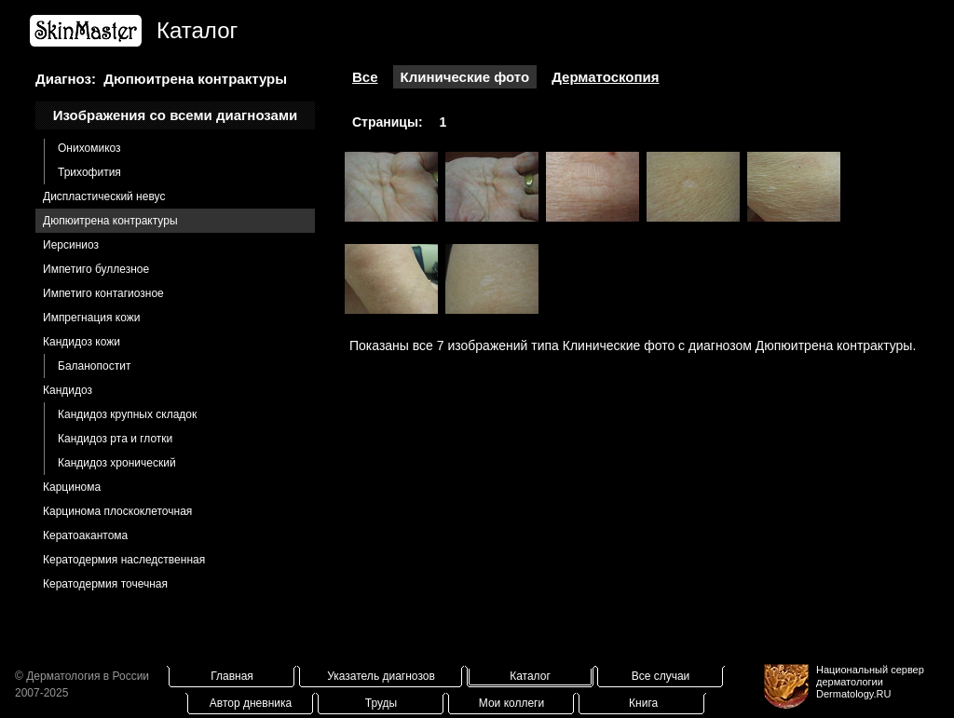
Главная (232, 676)
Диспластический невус (104, 196)
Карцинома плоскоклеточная (117, 511)
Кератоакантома (85, 535)
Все (365, 77)
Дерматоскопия (605, 77)
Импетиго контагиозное (103, 293)
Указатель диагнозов (381, 676)
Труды (381, 703)
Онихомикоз (89, 148)
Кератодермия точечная (105, 583)
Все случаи (661, 676)
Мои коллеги (511, 703)
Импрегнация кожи (91, 317)
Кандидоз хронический (117, 462)
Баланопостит (94, 366)
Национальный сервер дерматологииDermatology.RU (870, 681)
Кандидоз (67, 390)
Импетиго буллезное (96, 269)
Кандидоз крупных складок (127, 414)
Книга (643, 703)
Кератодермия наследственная (124, 559)
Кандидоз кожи (81, 341)
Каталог (530, 676)
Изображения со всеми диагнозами (175, 115)
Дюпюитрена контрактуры (110, 220)
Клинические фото (465, 77)
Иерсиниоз (71, 244)
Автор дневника (251, 703)
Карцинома (72, 487)
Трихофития (89, 172)
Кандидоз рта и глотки (115, 438)
